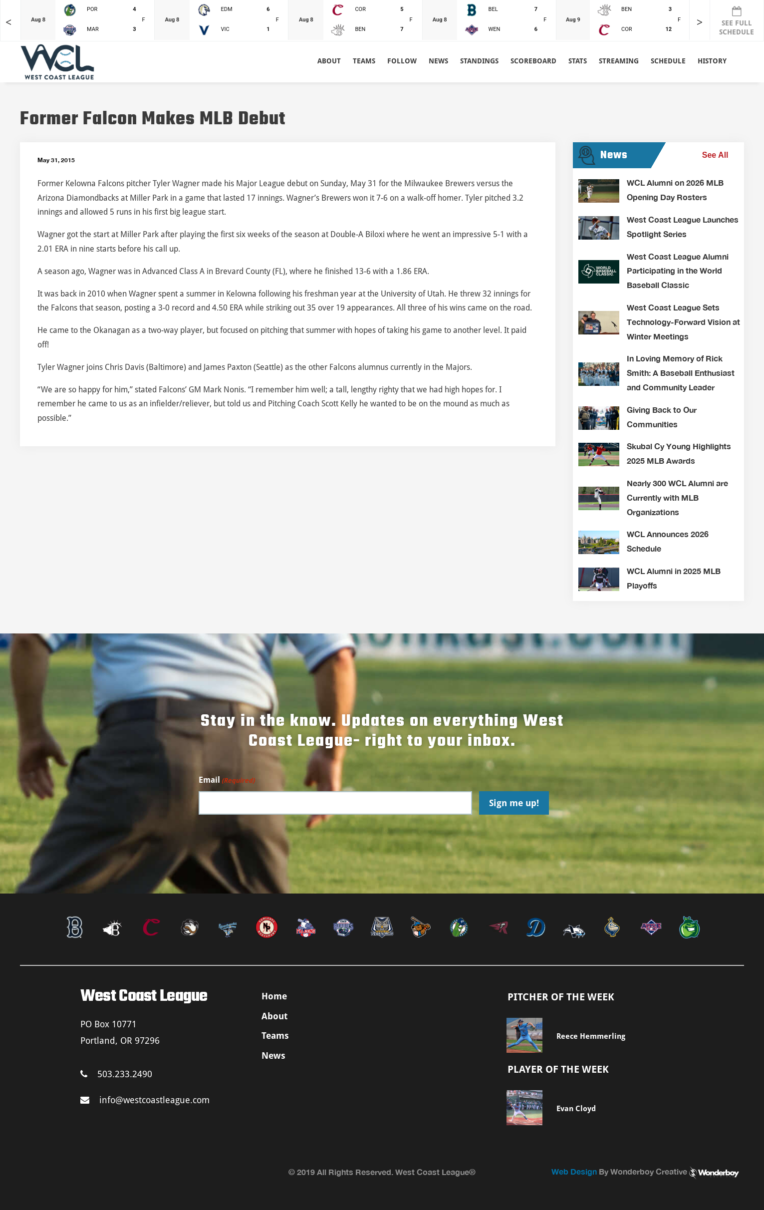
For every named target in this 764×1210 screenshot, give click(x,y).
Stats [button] (577, 61)
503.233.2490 (116, 1074)
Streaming (619, 61)
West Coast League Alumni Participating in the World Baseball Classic (678, 271)
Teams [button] (364, 61)
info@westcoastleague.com (145, 1100)
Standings (479, 61)
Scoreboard (533, 61)
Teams (275, 1035)
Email (227, 780)
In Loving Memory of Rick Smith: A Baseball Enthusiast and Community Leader (681, 372)
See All (715, 155)
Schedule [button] (668, 61)
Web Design (574, 1171)
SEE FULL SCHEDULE (736, 21)
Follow (402, 61)
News (438, 61)
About (329, 61)
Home (274, 996)
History (712, 61)
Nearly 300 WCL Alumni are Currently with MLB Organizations (677, 497)
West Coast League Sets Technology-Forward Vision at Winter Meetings (683, 321)
